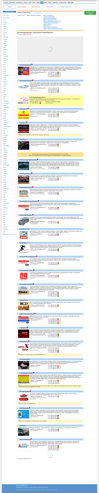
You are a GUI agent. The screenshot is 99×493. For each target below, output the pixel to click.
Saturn (4, 175)
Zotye (4, 212)
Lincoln (5, 113)
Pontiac (5, 154)
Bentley (5, 22)
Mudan (5, 137)
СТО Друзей (22, 327)
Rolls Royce (6, 165)
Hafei (4, 77)
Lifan (4, 111)
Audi (4, 20)
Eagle (4, 58)
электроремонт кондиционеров (50, 22)
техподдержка (25, 487)
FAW (4, 60)
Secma (5, 182)
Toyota (4, 201)
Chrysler (5, 39)
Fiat (4, 64)
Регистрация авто (50, 6)
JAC (4, 92)
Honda (4, 79)
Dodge (4, 54)
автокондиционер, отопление (34, 15)
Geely (4, 71)
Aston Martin (6, 17)
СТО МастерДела (24, 391)
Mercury (5, 128)
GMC (4, 73)
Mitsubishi (5, 135)
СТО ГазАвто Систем (25, 80)
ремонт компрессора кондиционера (51, 21)
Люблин (5, 227)
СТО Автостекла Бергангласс (28, 160)
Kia (4, 98)
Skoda (4, 184)
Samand (5, 173)
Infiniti (4, 86)
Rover (4, 167)
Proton (4, 158)
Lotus (4, 116)
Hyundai (5, 84)
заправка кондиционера (49, 16)
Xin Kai (5, 209)
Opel (4, 148)
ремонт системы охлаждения (50, 27)
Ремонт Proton (21, 15)
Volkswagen (6, 203)
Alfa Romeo (6, 15)
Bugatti (5, 26)
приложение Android (41, 487)
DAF (4, 47)
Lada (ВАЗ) (6, 101)
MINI (4, 133)
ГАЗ (4, 218)
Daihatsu (5, 49)
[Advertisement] (90, 37)
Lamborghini (6, 103)
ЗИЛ (4, 222)
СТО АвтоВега (23, 341)
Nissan (5, 139)
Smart (4, 186)
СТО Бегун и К (23, 243)
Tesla (4, 197)
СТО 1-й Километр (24, 439)
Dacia (4, 43)
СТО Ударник (23, 109)
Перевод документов (21, 6)
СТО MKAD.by (23, 300)
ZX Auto (5, 214)
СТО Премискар (24, 408)
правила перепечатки (33, 487)
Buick (4, 28)
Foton (4, 69)
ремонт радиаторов (48, 15)
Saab (4, 169)
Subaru (5, 190)
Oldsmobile (6, 145)
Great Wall (5, 75)
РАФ (4, 231)
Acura (4, 13)
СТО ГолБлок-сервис (25, 187)
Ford (4, 66)
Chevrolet (5, 37)
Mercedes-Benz (7, 126)
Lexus (4, 109)
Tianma (5, 199)
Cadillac (5, 32)
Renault (5, 162)
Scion (4, 177)
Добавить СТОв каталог (90, 13)
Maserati (5, 120)
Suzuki (5, 192)
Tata (4, 195)
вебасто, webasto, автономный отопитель (53, 28)
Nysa (4, 143)
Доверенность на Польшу (65, 6)
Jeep (4, 96)
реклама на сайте (19, 487)
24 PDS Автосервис (25, 65)
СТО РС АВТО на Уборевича (27, 256)
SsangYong (6, 188)
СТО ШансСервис (24, 359)
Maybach (5, 122)
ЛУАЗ (4, 224)
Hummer (5, 81)
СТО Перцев (23, 139)
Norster (5, 141)
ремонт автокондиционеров (49, 19)
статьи (47, 487)
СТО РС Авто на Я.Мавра (26, 314)
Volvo (4, 205)
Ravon (4, 160)
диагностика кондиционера (49, 18)
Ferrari (4, 62)
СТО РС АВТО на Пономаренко (28, 201)
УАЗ (4, 233)
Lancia (4, 105)
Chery (4, 34)
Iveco (4, 90)
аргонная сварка (47, 24)
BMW (4, 24)
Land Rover (6, 107)
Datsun (5, 52)
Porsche (5, 156)
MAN (4, 118)
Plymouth (5, 152)
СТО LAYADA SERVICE (25, 284)
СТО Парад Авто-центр (26, 270)
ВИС (4, 216)
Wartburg (5, 207)
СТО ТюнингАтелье (25, 173)
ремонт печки (46, 25)
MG (4, 130)
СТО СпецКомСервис (25, 215)
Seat (4, 180)
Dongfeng (5, 56)
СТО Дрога (22, 122)
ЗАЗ (4, 220)
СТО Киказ (22, 425)
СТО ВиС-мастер (24, 229)
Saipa (4, 171)
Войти (9, 6)
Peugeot (5, 150)
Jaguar (5, 94)
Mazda (5, 124)
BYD (4, 30)
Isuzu (4, 88)
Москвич (5, 229)
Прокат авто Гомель (36, 6)
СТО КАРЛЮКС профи (25, 373)
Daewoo (5, 45)
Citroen (5, 41)
